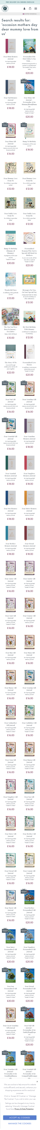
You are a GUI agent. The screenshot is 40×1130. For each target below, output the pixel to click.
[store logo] (5, 8)
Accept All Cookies (19, 1117)
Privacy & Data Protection (24, 1109)
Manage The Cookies (19, 1123)
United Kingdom (30, 14)
